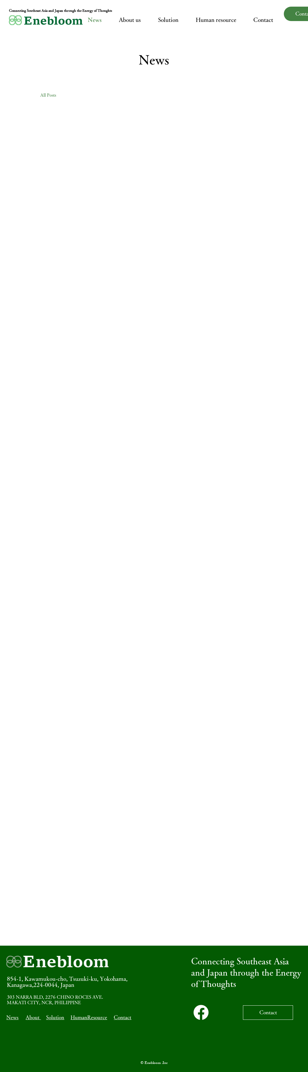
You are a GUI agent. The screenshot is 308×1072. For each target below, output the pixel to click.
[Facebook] (201, 1012)
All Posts (48, 95)
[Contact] (268, 1012)
